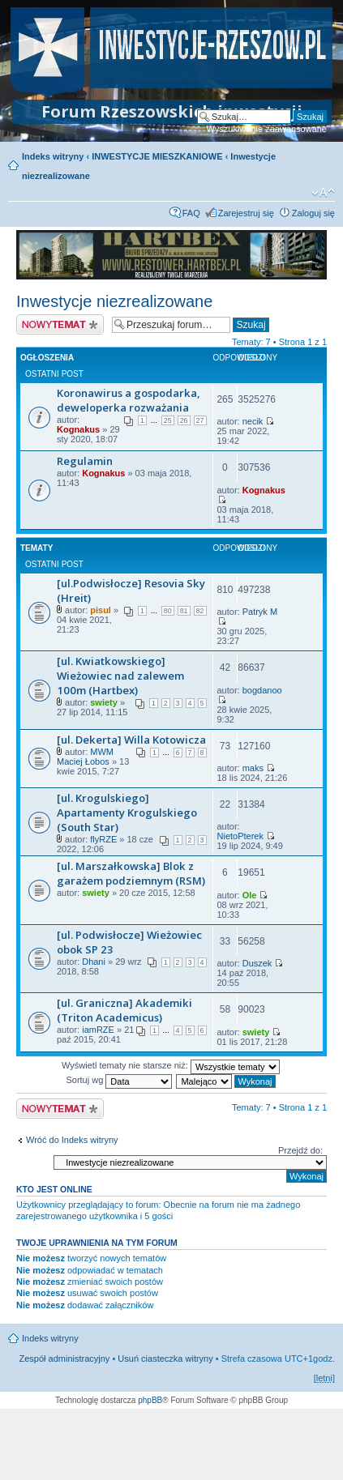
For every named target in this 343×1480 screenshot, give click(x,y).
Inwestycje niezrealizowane (114, 301)
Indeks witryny (53, 156)
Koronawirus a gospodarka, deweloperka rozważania (128, 400)
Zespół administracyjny (64, 1358)
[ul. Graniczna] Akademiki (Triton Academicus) (124, 1010)
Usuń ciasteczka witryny (165, 1358)
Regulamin (85, 461)
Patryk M (259, 611)
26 (184, 420)
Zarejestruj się (246, 213)
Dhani (93, 961)
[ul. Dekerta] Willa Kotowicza (131, 739)
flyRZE (103, 839)
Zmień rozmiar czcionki (323, 193)
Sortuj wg (119, 1080)
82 (200, 611)
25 (168, 420)
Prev (37, 255)
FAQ (191, 213)
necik (253, 421)
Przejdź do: (300, 1150)
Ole (249, 895)
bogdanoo (262, 690)
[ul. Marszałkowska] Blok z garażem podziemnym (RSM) (131, 873)
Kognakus (78, 429)
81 (184, 611)
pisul (100, 610)
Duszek (257, 963)
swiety (104, 702)
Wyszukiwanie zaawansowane (267, 129)
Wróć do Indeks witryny (72, 1140)
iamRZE (98, 1029)
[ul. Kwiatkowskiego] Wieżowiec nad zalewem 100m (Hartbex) (120, 675)
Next (306, 255)
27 (200, 420)
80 (168, 611)
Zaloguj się (313, 213)
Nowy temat (60, 324)
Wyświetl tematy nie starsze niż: (171, 1065)
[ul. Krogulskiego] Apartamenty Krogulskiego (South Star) (127, 812)
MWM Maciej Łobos (85, 756)
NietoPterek (240, 836)
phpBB (150, 1400)
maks (253, 768)
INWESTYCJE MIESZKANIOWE (157, 156)
